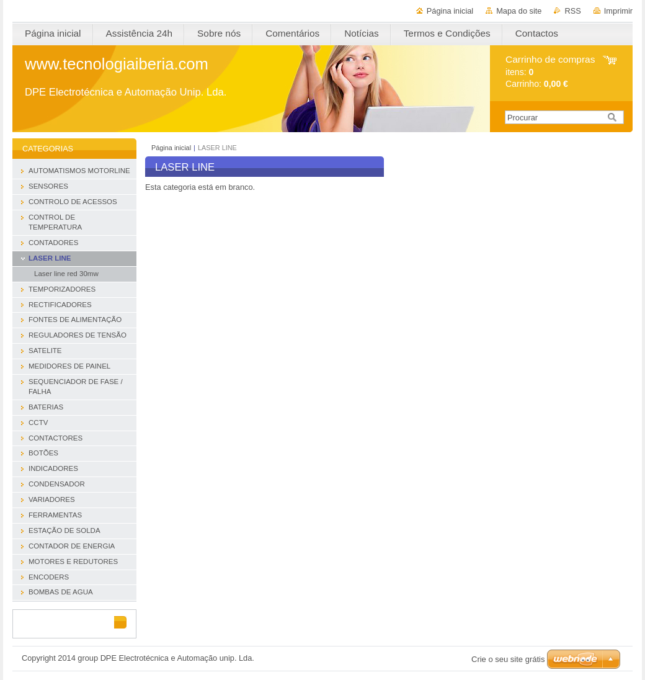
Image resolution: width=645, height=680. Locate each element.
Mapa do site (518, 11)
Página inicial (450, 11)
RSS (572, 11)
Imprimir (618, 11)
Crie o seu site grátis (508, 659)
